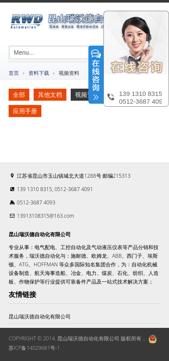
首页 (14, 73)
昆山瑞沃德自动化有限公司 (40, 316)
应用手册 (25, 111)
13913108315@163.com (45, 215)
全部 (19, 94)
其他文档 (50, 94)
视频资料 (87, 94)
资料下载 (38, 73)
